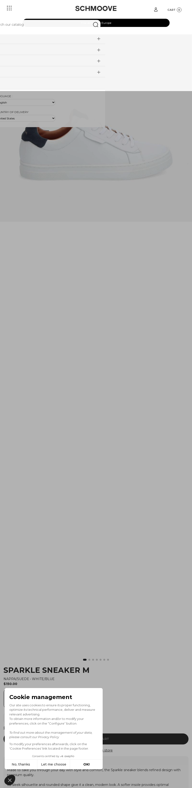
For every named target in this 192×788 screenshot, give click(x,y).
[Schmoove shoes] (95, 8)
